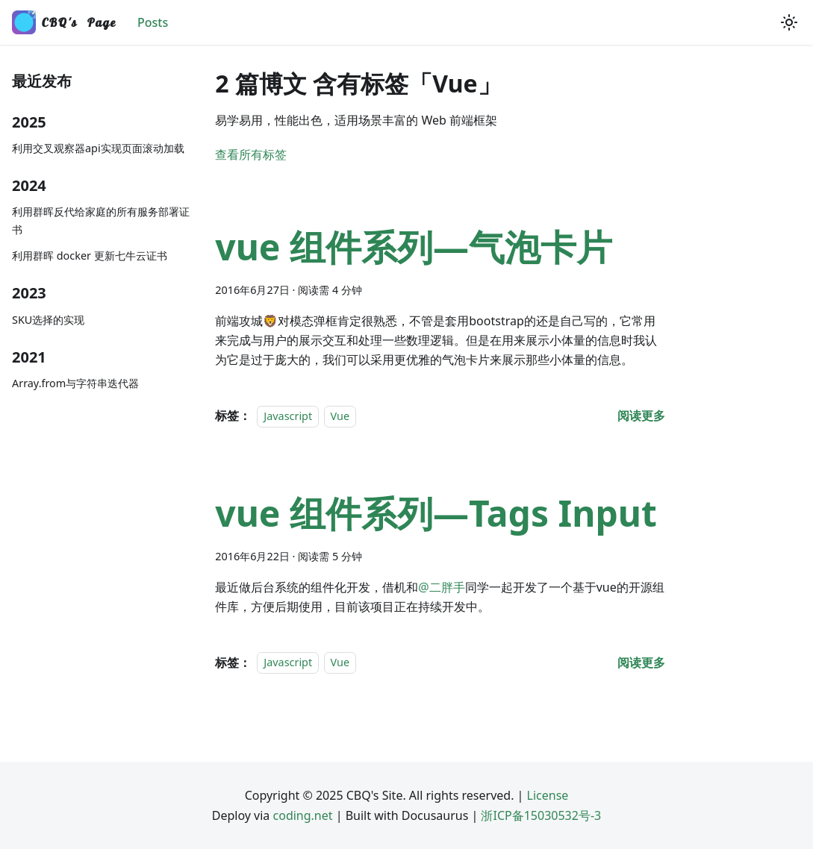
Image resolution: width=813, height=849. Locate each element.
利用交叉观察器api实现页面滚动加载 (98, 148)
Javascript (288, 416)
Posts (152, 22)
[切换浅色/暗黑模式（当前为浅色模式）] (789, 22)
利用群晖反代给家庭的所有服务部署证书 (101, 220)
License (548, 795)
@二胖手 (441, 587)
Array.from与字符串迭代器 (75, 383)
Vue (340, 416)
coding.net (303, 815)
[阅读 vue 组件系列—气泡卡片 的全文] (641, 415)
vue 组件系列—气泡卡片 (413, 246)
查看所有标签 (251, 154)
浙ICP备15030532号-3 (541, 815)
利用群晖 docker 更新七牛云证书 (89, 255)
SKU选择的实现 (48, 320)
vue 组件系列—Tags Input (436, 513)
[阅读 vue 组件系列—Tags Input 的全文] (641, 662)
